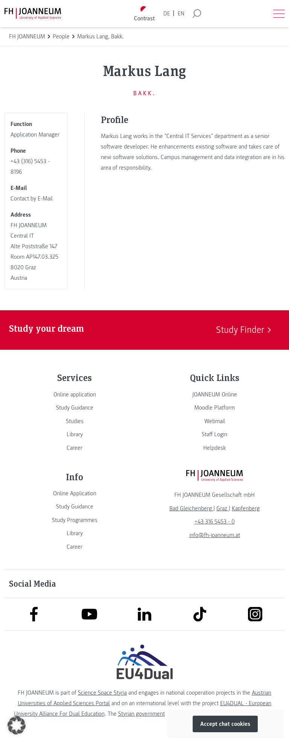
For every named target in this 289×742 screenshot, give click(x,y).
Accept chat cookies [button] (225, 724)
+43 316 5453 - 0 (215, 521)
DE (166, 13)
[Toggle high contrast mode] (144, 13)
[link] (74, 394)
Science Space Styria (102, 692)
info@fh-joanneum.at (214, 535)
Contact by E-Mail (32, 198)
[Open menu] (278, 13)
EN (181, 13)
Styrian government (141, 714)
